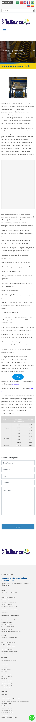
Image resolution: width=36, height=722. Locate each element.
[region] (18, 87)
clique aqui (15, 384)
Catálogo (18, 377)
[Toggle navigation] (4, 30)
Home (4, 51)
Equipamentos (17, 51)
